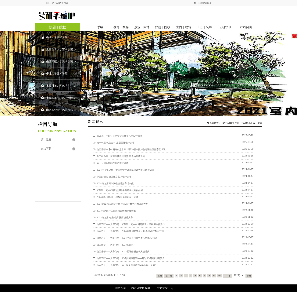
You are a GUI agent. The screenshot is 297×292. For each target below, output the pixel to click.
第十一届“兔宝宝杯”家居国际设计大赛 (115, 142)
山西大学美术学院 (56, 37)
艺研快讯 (225, 27)
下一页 (227, 276)
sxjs (172, 288)
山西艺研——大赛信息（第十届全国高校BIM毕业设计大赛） (127, 265)
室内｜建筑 (183, 27)
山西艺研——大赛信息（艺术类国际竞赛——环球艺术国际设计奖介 (131, 258)
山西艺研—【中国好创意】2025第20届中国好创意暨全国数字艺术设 (131, 149)
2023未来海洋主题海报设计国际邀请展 (116, 210)
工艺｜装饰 (204, 27)
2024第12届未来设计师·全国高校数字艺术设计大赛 (122, 204)
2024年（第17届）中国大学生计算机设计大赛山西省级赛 (125, 170)
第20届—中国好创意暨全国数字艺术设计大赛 (119, 136)
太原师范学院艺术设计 (59, 97)
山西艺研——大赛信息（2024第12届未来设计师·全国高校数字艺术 (130, 231)
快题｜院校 (57, 27)
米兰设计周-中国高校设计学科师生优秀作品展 (120, 190)
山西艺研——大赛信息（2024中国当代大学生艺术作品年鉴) (127, 238)
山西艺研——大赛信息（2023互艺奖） (116, 244)
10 (219, 275)
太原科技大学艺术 (56, 85)
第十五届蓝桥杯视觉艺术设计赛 (112, 163)
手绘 (100, 27)
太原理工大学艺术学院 (59, 49)
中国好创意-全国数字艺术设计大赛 (114, 176)
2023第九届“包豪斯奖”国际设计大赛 (115, 217)
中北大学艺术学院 (56, 73)
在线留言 (246, 27)
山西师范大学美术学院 (59, 61)
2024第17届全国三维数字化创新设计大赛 (117, 197)
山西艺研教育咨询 (230, 123)
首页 (160, 276)
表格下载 (46, 148)
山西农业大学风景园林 (59, 109)
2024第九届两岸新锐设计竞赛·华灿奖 (115, 183)
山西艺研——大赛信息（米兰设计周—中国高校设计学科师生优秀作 (131, 224)
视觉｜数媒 (121, 27)
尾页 (249, 276)
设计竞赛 (257, 123)
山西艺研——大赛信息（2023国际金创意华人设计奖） (124, 251)
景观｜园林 (141, 27)
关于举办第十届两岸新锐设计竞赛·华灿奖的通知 (121, 156)
